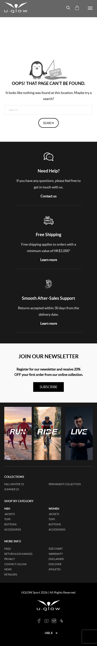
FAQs (7, 548)
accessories (12, 529)
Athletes (55, 569)
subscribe (48, 387)
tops (7, 519)
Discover (55, 564)
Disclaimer (56, 559)
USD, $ (48, 633)
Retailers (10, 574)
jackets (9, 514)
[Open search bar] (66, 8)
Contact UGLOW (15, 564)
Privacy (9, 559)
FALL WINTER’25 (14, 484)
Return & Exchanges (18, 553)
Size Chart (56, 548)
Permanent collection (65, 484)
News (8, 569)
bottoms (10, 524)
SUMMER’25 (11, 489)
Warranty (56, 553)
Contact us (48, 196)
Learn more (48, 260)
